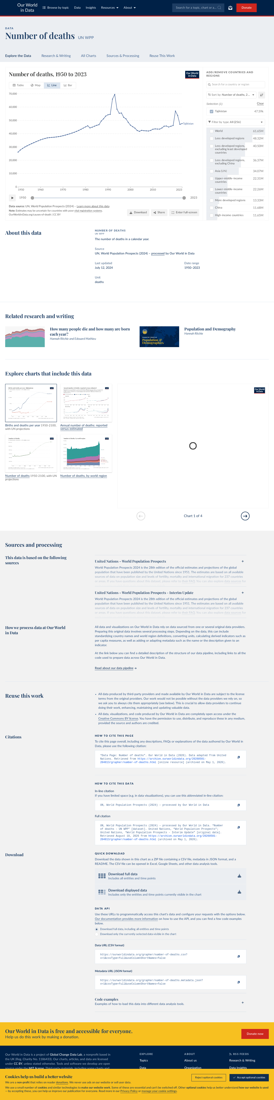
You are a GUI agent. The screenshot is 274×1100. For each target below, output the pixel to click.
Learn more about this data (93, 206)
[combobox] (198, 7)
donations (62, 1082)
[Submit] (219, 8)
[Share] (159, 212)
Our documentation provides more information (126, 922)
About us (190, 1066)
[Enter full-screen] (184, 212)
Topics (144, 1066)
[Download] (138, 212)
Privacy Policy (129, 1091)
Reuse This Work (162, 56)
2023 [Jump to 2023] (193, 197)
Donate (247, 7)
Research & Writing (56, 56)
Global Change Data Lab (66, 1060)
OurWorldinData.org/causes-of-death (30, 214)
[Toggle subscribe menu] (230, 7)
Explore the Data (18, 56)
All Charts (88, 56)
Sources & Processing (123, 56)
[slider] (32, 198)
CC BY (57, 214)
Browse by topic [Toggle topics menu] (56, 7)
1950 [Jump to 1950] (22, 197)
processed (158, 253)
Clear (260, 103)
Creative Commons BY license (118, 718)
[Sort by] (231, 95)
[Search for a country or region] (235, 84)
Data (77, 7)
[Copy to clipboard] (234, 757)
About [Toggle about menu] (130, 7)
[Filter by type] (235, 122)
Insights (91, 7)
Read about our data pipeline (115, 668)
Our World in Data (27, 8)
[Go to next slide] (245, 516)
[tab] (18, 85)
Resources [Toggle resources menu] (109, 7)
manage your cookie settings (159, 1091)
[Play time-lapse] (12, 197)
